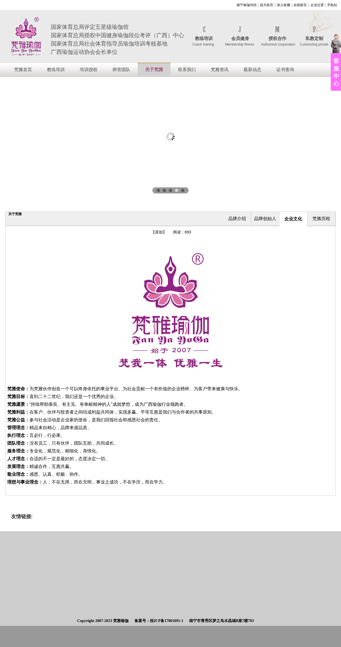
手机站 (332, 5)
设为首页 (266, 5)
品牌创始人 (265, 218)
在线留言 (300, 5)
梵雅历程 (321, 218)
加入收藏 (283, 5)
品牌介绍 (237, 218)
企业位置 (317, 5)
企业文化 (293, 218)
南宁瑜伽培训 (247, 5)
